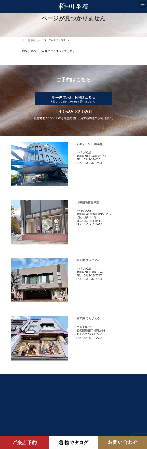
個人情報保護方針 (31, 385)
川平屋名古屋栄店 (87, 202)
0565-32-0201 (77, 111)
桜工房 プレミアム (88, 260)
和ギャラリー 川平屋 (89, 144)
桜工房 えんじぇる (88, 318)
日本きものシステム (33, 377)
